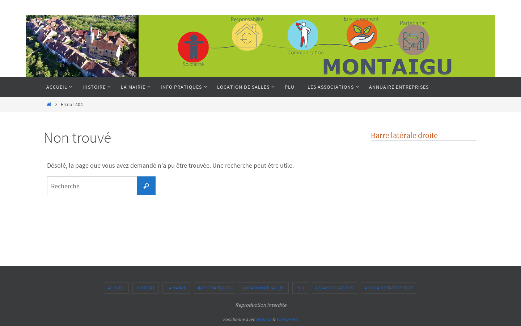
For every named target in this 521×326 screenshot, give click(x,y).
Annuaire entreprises (389, 288)
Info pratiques (214, 288)
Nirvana (263, 319)
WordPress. (287, 319)
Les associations (334, 288)
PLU (300, 288)
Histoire (145, 288)
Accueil (116, 288)
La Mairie (176, 288)
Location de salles (264, 288)
